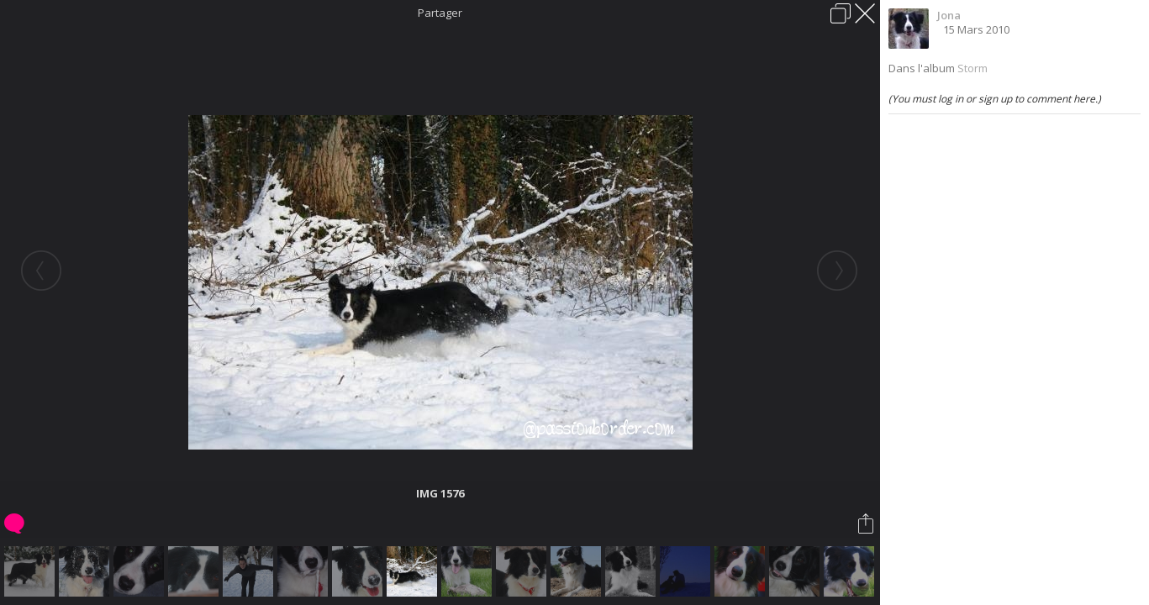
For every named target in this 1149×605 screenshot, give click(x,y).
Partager (440, 12)
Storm (972, 68)
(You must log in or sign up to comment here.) (994, 99)
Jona (949, 15)
